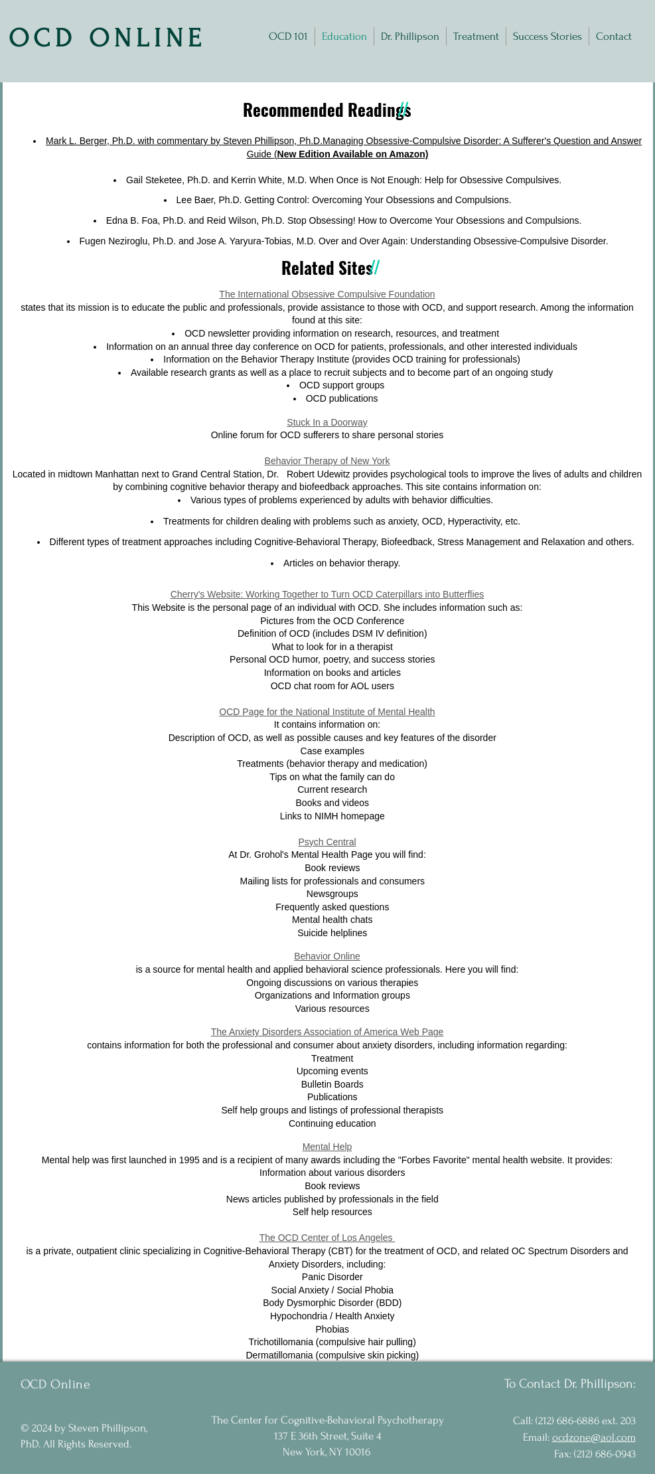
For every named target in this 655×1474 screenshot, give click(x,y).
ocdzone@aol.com (594, 1437)
